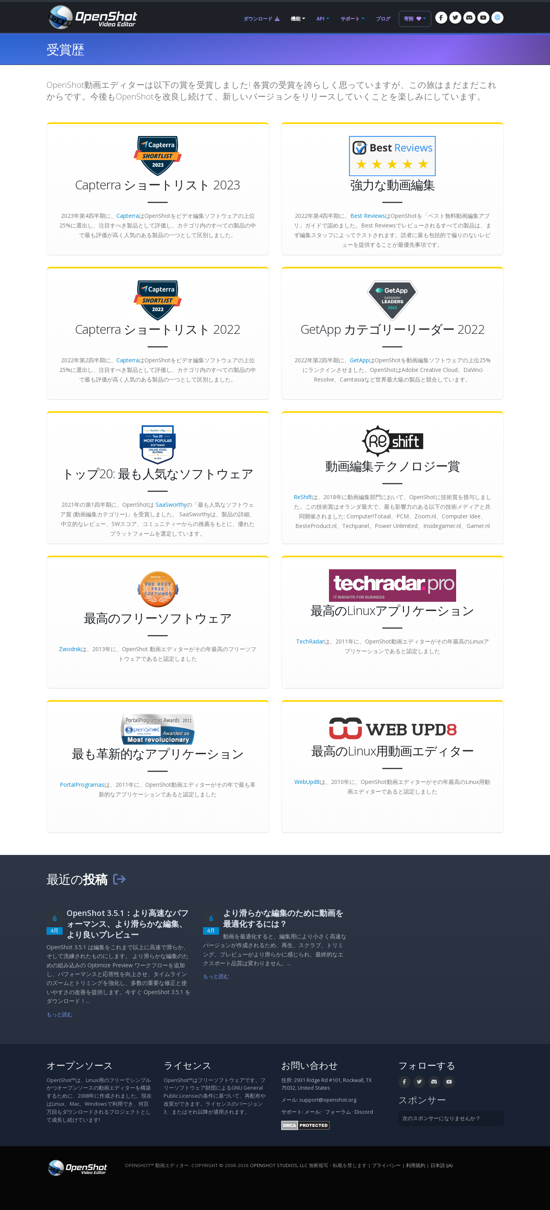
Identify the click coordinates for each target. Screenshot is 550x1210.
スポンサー (422, 1100)
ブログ (383, 18)
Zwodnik (70, 649)
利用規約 (415, 1165)
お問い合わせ (309, 1065)
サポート (350, 18)
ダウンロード (262, 18)
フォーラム (338, 1111)
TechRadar (310, 641)
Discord (364, 1111)
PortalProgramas (82, 784)
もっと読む (60, 1014)
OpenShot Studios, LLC (279, 1165)
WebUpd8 (307, 782)
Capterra (127, 215)
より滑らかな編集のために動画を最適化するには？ (283, 918)
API (321, 18)
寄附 (412, 18)
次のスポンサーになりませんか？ (441, 1118)
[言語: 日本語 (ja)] (497, 18)
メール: (312, 1111)
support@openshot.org (327, 1099)
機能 (295, 18)
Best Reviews (367, 215)
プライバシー (386, 1165)
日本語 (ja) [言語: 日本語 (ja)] (441, 1165)
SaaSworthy (171, 504)
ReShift (303, 497)
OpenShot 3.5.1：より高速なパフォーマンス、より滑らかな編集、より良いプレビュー (128, 924)
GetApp (359, 360)
